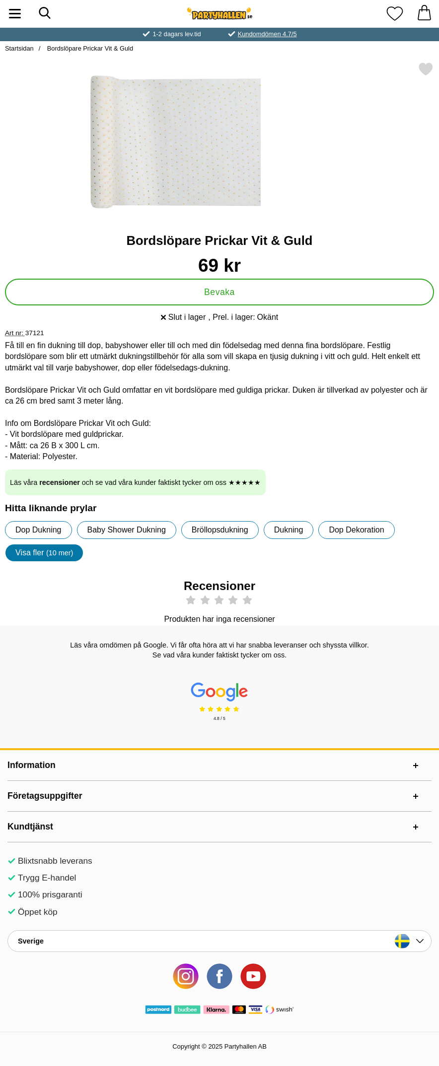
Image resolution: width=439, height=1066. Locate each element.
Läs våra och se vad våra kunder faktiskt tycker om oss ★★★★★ (135, 482)
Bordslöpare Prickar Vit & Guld (89, 48)
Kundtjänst (30, 826)
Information (31, 765)
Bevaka (219, 292)
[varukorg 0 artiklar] (424, 13)
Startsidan (19, 48)
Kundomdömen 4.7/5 (267, 34)
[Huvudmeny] (15, 13)
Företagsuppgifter (44, 796)
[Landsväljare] (219, 941)
